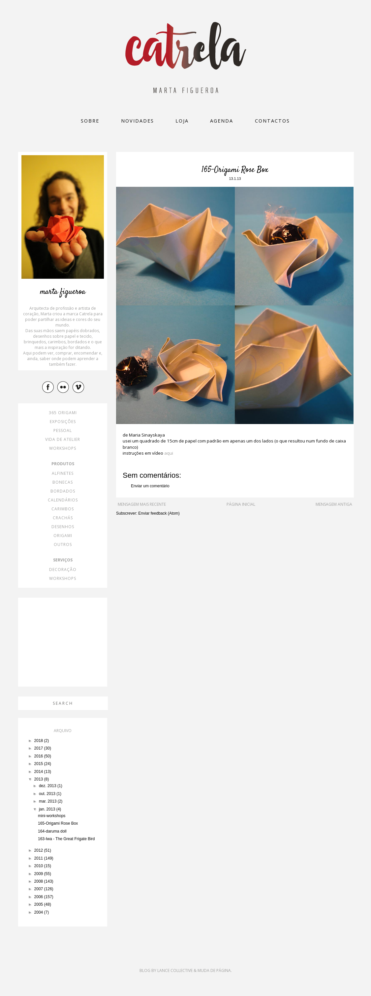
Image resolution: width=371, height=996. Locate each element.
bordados (62, 491)
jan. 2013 (47, 809)
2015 (39, 763)
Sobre (90, 121)
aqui (168, 453)
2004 (39, 912)
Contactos (272, 121)
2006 (39, 897)
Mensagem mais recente (142, 504)
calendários (63, 500)
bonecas (62, 482)
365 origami (63, 412)
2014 (39, 771)
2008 (39, 881)
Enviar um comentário (150, 486)
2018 (39, 740)
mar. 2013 (48, 801)
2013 (39, 779)
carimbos (62, 509)
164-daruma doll (52, 831)
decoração (63, 569)
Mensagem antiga (334, 504)
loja (182, 121)
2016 (39, 756)
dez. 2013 (48, 785)
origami (62, 535)
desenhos (62, 526)
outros (63, 544)
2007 (39, 889)
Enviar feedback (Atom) (158, 513)
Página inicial (241, 504)
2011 (39, 858)
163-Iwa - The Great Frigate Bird (66, 839)
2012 (39, 850)
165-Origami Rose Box (58, 823)
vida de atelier (62, 439)
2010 (39, 866)
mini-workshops (51, 815)
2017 (39, 748)
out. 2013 (47, 793)
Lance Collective (175, 970)
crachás (63, 518)
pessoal (62, 430)
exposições (63, 421)
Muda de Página (214, 970)
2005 (39, 904)
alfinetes (63, 473)
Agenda (221, 121)
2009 (39, 873)
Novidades (137, 121)
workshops (62, 448)
